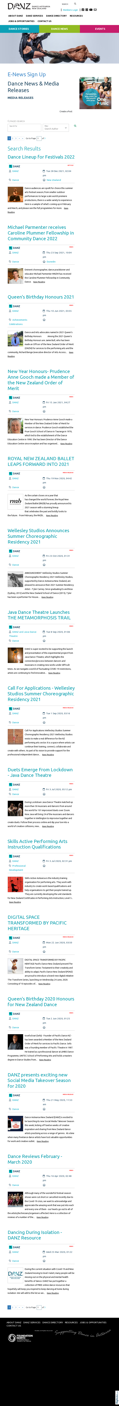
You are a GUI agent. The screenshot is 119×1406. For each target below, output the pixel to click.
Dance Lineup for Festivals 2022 (41, 156)
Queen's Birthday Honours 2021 (41, 296)
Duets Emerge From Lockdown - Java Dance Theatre (40, 772)
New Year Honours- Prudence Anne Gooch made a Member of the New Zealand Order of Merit (41, 380)
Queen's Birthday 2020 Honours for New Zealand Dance (41, 1001)
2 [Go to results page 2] (12, 138)
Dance (15, 180)
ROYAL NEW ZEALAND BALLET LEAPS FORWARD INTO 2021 (41, 461)
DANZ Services (34, 16)
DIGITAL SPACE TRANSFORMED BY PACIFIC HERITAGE (37, 922)
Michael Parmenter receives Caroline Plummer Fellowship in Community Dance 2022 (41, 232)
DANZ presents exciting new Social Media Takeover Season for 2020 (39, 1080)
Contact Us (44, 21)
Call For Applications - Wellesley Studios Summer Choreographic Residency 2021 (41, 693)
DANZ (15, 171)
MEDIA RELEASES (20, 97)
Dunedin (51, 261)
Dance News (59, 28)
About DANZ (15, 16)
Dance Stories (19, 28)
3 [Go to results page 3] (15, 138)
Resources (76, 16)
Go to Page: (31, 138)
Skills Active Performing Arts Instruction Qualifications (37, 844)
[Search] (75, 126)
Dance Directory (56, 16)
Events (100, 28)
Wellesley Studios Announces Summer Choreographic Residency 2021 (38, 536)
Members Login (70, 10)
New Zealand (54, 180)
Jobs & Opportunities (21, 21)
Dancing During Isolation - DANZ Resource (35, 1235)
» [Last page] (22, 138)
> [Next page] (19, 138)
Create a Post (66, 111)
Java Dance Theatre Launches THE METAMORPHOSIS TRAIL (39, 614)
